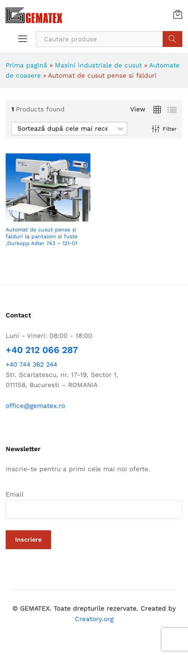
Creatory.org (94, 619)
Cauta (172, 39)
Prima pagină (26, 65)
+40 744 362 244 (31, 364)
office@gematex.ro (35, 405)
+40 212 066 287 (42, 350)
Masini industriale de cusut (98, 65)
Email (94, 504)
